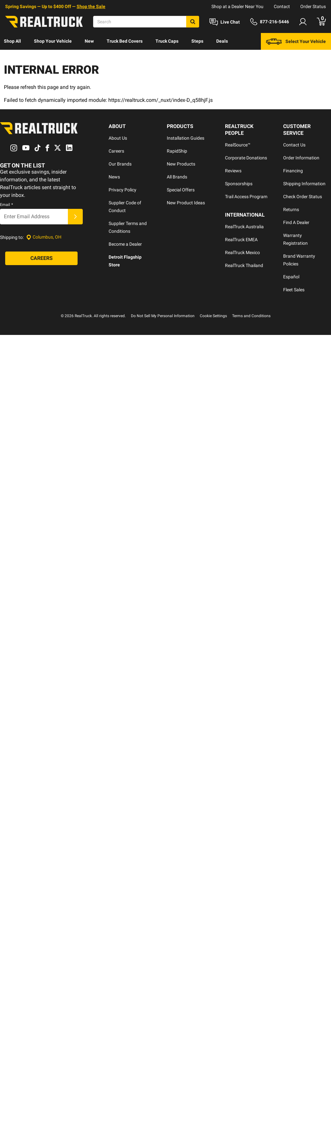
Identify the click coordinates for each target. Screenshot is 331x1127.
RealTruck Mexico (242, 252)
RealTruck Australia (244, 226)
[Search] (146, 21)
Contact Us (294, 144)
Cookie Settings (213, 316)
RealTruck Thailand (244, 265)
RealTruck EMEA (241, 239)
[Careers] (41, 258)
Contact (282, 6)
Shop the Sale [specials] (91, 6)
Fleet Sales (293, 289)
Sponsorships (238, 183)
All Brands (177, 176)
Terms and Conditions (251, 316)
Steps (197, 41)
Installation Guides (185, 138)
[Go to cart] (321, 21)
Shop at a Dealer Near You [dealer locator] (237, 6)
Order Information (301, 157)
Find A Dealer (296, 222)
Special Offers (181, 189)
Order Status (313, 6)
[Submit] (75, 216)
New (89, 41)
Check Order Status (302, 196)
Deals (222, 41)
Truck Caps (166, 41)
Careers (116, 151)
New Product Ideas (186, 202)
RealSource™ (238, 144)
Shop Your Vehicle (53, 41)
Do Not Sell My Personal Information (163, 316)
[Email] (34, 216)
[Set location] (43, 237)
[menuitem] (12, 41)
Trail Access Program (246, 196)
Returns (291, 209)
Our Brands (120, 163)
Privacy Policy (122, 189)
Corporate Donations (246, 157)
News (114, 176)
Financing (293, 170)
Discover (13, 57)
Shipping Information (304, 183)
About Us (118, 138)
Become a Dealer (125, 244)
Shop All (12, 41)
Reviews (233, 170)
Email (6, 204)
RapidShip (177, 151)
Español (291, 276)
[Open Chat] (224, 22)
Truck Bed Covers (125, 41)
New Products (181, 163)
